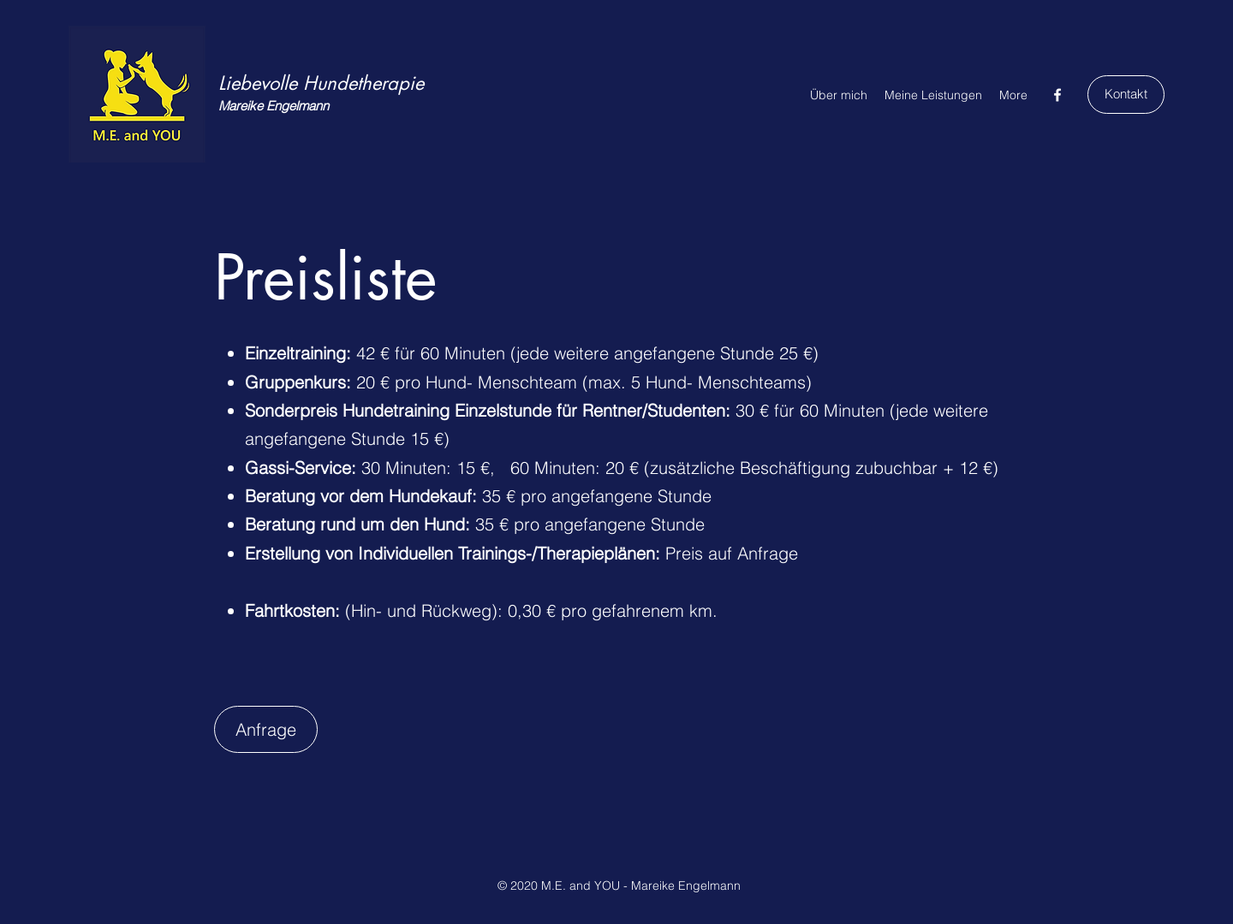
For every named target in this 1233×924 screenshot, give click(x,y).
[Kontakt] (1125, 94)
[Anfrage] (266, 729)
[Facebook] (1057, 95)
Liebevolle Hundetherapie (321, 83)
